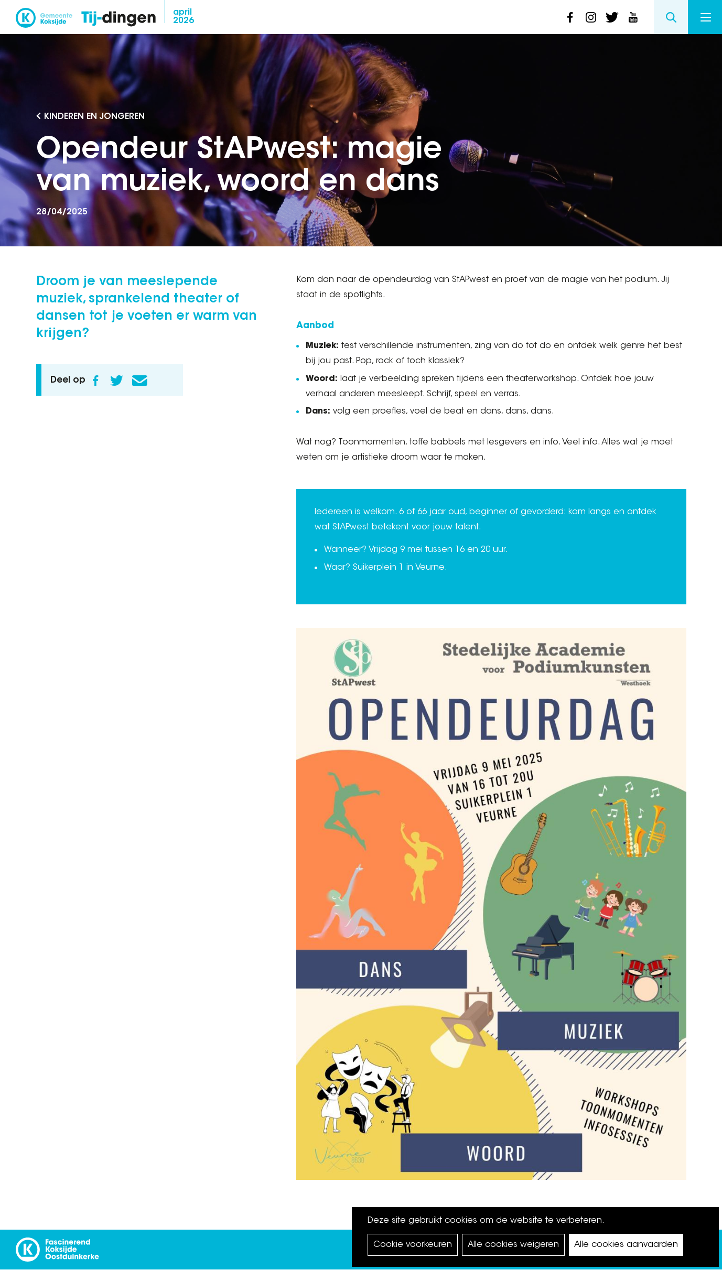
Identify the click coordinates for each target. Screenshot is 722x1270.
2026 (183, 16)
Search (671, 17)
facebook (569, 17)
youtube (632, 17)
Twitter (116, 380)
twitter (611, 17)
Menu (706, 17)
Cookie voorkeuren (412, 1245)
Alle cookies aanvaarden (626, 1245)
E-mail (140, 380)
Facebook (95, 380)
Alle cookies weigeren (513, 1245)
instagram (590, 17)
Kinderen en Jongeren (94, 117)
